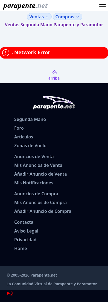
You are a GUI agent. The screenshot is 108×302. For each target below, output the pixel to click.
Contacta (23, 222)
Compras (67, 17)
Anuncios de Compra (36, 194)
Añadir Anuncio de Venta (40, 174)
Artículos (23, 137)
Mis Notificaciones (33, 183)
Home (20, 248)
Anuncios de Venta (34, 156)
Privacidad (25, 240)
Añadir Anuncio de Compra (42, 211)
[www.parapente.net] (24, 5)
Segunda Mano (30, 119)
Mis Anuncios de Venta (38, 165)
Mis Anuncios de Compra (40, 202)
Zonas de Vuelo (30, 146)
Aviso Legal (26, 231)
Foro (19, 128)
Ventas (39, 17)
